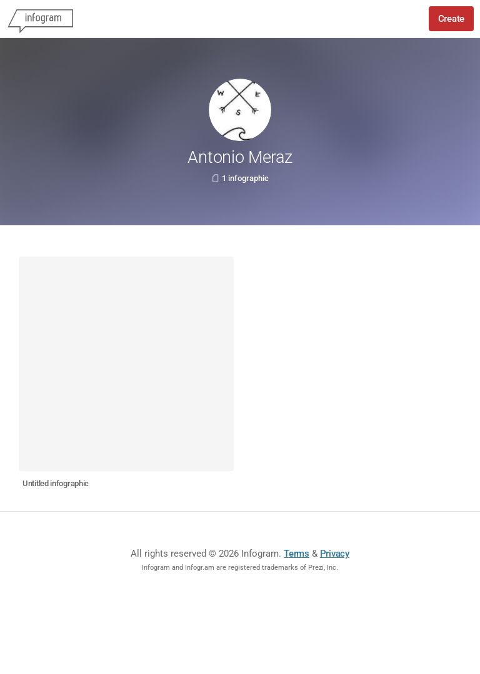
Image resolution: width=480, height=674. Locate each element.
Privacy (334, 553)
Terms (296, 553)
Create (451, 18)
